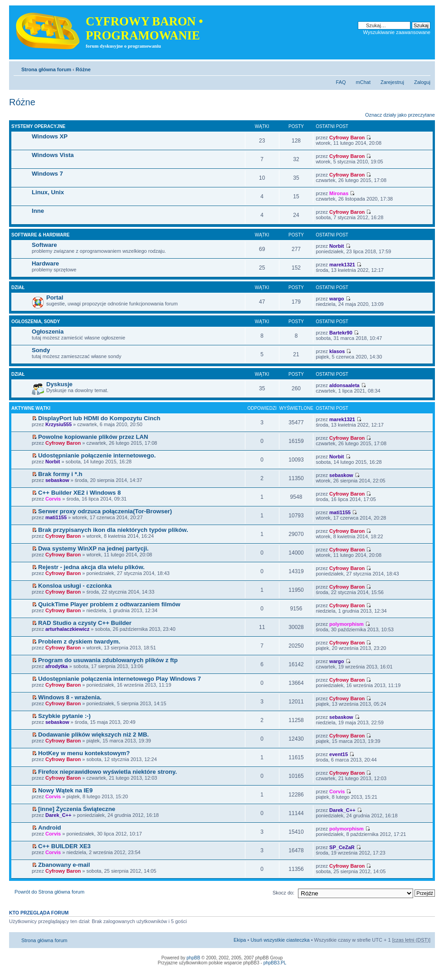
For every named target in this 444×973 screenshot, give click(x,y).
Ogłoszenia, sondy (35, 321)
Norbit (336, 246)
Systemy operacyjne (38, 126)
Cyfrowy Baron (347, 137)
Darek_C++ (58, 815)
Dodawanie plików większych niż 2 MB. (93, 734)
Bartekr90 (340, 332)
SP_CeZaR (342, 847)
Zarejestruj (392, 82)
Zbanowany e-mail (64, 864)
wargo (336, 298)
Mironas (338, 193)
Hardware (45, 263)
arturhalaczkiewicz (67, 629)
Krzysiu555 (58, 424)
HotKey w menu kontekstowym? (84, 753)
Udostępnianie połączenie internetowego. (97, 455)
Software (44, 244)
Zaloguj (422, 82)
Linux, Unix (48, 192)
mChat (363, 82)
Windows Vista (53, 155)
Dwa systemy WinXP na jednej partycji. (93, 548)
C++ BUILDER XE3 (64, 846)
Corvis (53, 498)
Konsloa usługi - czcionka (75, 585)
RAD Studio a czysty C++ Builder (85, 622)
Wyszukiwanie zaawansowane (396, 32)
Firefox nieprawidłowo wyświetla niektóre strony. (107, 771)
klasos (337, 351)
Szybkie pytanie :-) (64, 716)
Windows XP (50, 136)
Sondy (41, 350)
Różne (83, 69)
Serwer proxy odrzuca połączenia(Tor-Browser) (105, 511)
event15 (338, 754)
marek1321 (342, 264)
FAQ (341, 82)
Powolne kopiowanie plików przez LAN (93, 436)
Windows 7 (47, 173)
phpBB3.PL (275, 962)
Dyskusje (59, 384)
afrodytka (56, 666)
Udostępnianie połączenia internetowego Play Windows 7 (119, 678)
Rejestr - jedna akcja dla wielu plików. (91, 567)
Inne (38, 210)
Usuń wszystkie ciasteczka (279, 940)
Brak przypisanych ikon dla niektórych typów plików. (113, 529)
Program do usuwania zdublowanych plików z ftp (108, 660)
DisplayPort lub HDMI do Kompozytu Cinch (99, 418)
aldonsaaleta (344, 385)
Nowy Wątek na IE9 (65, 790)
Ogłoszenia (47, 331)
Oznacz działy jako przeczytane (400, 115)
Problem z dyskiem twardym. (79, 641)
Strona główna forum (46, 69)
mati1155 (56, 517)
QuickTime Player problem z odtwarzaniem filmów (109, 604)
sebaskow (57, 480)
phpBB (193, 957)
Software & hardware (40, 234)
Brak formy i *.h (60, 474)
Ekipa (240, 940)
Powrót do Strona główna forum (49, 891)
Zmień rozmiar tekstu (423, 68)
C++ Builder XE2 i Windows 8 (79, 492)
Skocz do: (283, 892)
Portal (54, 297)
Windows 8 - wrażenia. (70, 697)
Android (49, 827)
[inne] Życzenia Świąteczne (76, 809)
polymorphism (346, 624)
